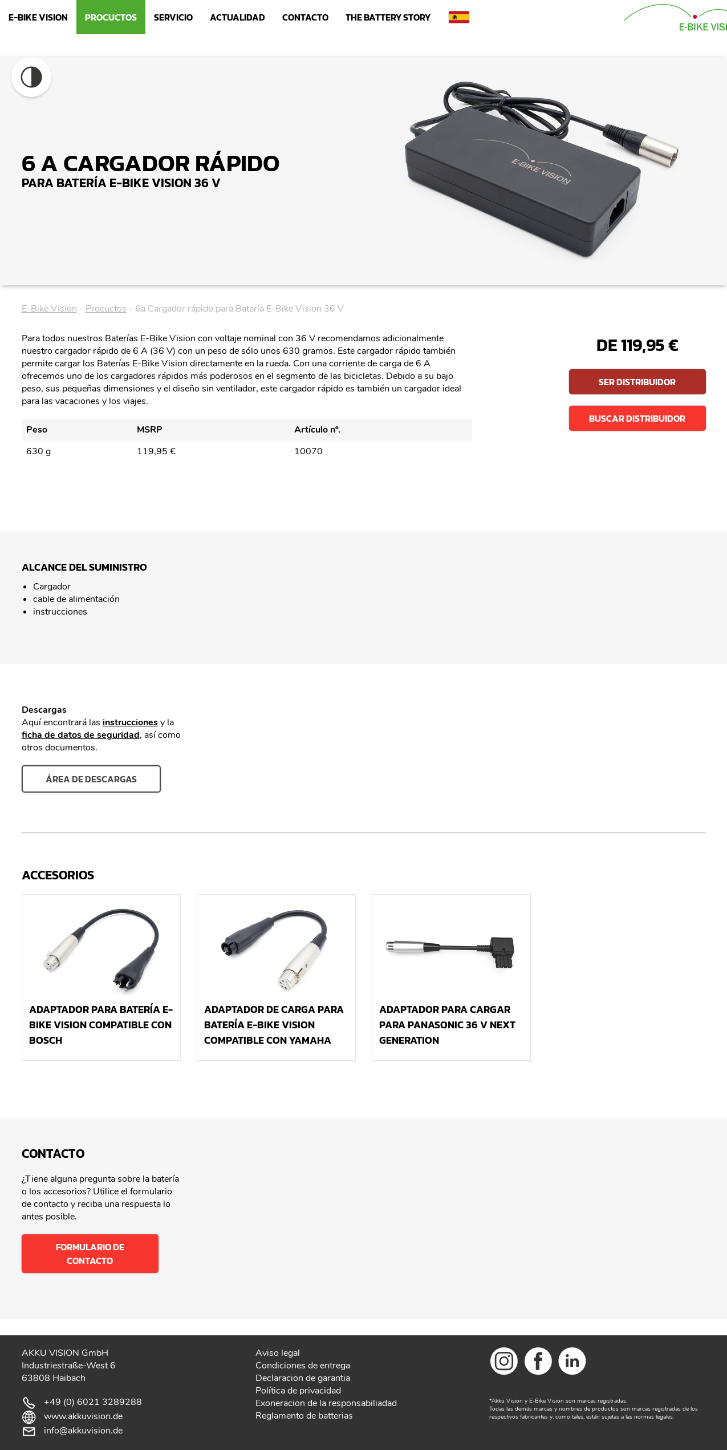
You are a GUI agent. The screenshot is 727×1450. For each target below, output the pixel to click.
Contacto (305, 17)
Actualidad (237, 17)
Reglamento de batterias (304, 1415)
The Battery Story (388, 17)
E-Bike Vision (38, 17)
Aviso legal (277, 1353)
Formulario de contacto (90, 1253)
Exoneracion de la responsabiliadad (326, 1403)
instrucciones (130, 722)
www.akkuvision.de (83, 1416)
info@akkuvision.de (83, 1430)
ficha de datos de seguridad (81, 735)
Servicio (173, 17)
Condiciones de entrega (302, 1365)
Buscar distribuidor (637, 418)
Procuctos (111, 17)
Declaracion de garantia (302, 1378)
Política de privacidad (298, 1390)
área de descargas (91, 779)
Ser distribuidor (637, 382)
